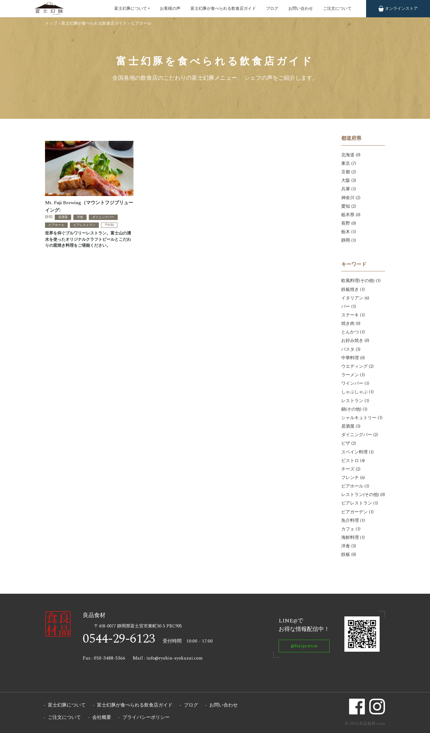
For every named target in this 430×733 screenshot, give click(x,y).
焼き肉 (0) (350, 323)
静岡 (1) (348, 240)
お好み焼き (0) (355, 340)
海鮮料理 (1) (353, 537)
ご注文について (337, 8)
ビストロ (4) (353, 460)
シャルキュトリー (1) (361, 417)
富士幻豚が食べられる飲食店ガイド (223, 8)
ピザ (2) (348, 443)
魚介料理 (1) (353, 520)
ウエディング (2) (357, 366)
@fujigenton (304, 645)
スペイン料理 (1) (357, 452)
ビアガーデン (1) (357, 512)
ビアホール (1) (355, 486)
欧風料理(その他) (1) (361, 280)
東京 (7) (348, 163)
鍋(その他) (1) (354, 409)
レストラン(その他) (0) (363, 494)
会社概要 (101, 717)
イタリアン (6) (355, 298)
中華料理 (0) (353, 358)
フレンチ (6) (353, 477)
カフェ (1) (350, 529)
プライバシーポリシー (146, 717)
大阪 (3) (348, 180)
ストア (398, 8)
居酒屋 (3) (350, 426)
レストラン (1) (355, 400)
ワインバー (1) (355, 383)
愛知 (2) (348, 206)
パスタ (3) (350, 349)
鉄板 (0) (348, 554)
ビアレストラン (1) (359, 503)
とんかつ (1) (353, 332)
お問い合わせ (300, 8)
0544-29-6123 (119, 639)
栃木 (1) (348, 231)
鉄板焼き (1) (353, 289)
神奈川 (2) (350, 197)
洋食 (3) (348, 546)
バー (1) (348, 306)
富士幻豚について (130, 8)
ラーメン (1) (353, 375)
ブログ (272, 8)
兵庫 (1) (348, 189)
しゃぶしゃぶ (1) (357, 392)
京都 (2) (348, 172)
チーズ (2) (350, 469)
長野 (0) (348, 223)
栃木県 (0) (350, 214)
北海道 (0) (350, 155)
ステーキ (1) (353, 315)
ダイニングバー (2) (359, 434)
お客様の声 (170, 8)
